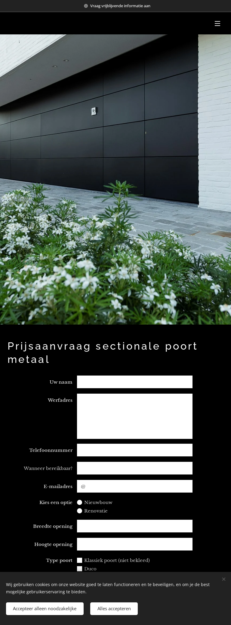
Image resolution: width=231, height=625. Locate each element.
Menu (217, 23)
